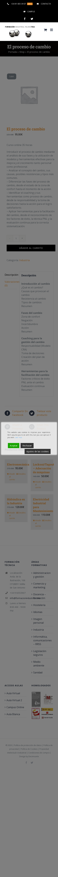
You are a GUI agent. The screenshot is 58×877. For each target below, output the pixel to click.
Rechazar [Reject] (27, 445)
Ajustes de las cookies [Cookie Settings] (37, 451)
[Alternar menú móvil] (51, 29)
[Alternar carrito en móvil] (45, 29)
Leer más (18, 437)
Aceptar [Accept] (13, 445)
